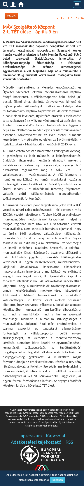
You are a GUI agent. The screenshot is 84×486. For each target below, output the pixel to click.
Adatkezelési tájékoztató (36, 442)
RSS (69, 442)
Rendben (57, 479)
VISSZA (11, 15)
